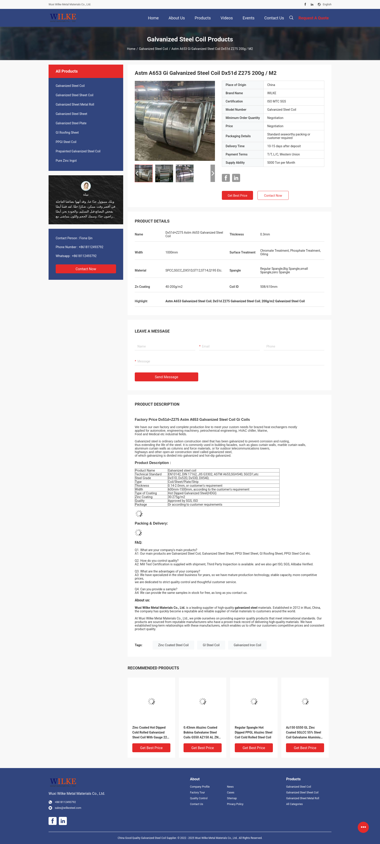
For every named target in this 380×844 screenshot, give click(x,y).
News (230, 786)
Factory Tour (197, 792)
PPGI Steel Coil (66, 142)
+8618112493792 (91, 247)
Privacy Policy (235, 804)
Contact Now (86, 269)
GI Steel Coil (211, 645)
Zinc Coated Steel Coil (173, 645)
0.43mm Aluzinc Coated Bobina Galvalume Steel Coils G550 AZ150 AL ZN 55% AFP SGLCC (201, 733)
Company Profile (200, 786)
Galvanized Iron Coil (247, 645)
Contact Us (196, 804)
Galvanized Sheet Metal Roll (75, 104)
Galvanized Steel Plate (71, 123)
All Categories (294, 804)
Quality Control (199, 798)
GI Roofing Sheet (67, 132)
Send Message (166, 377)
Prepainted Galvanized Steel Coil (78, 151)
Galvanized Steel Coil (153, 49)
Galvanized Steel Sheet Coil (74, 95)
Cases (230, 792)
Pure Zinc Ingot (66, 160)
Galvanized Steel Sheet (71, 114)
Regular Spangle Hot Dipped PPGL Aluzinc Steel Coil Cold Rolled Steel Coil (253, 732)
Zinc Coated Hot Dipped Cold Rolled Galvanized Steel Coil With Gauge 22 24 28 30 (149, 733)
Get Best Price (237, 195)
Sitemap (232, 798)
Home (131, 49)
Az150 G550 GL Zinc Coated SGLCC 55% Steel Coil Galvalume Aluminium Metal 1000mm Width (304, 733)
